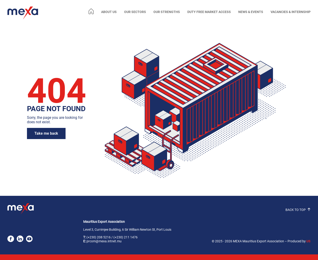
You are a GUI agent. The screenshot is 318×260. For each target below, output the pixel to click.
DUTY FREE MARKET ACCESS (209, 12)
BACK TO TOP (298, 210)
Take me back (46, 133)
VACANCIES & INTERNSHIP (291, 12)
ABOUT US (109, 12)
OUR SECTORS (135, 12)
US (308, 241)
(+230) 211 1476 (125, 237)
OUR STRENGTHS (166, 12)
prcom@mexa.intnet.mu (104, 241)
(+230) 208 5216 (98, 237)
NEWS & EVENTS (250, 12)
